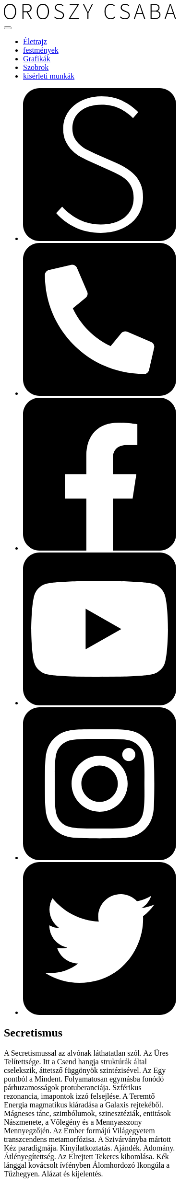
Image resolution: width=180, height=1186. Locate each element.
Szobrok (35, 67)
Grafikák (36, 59)
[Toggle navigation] (8, 27)
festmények (41, 50)
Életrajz (35, 41)
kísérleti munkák (48, 76)
